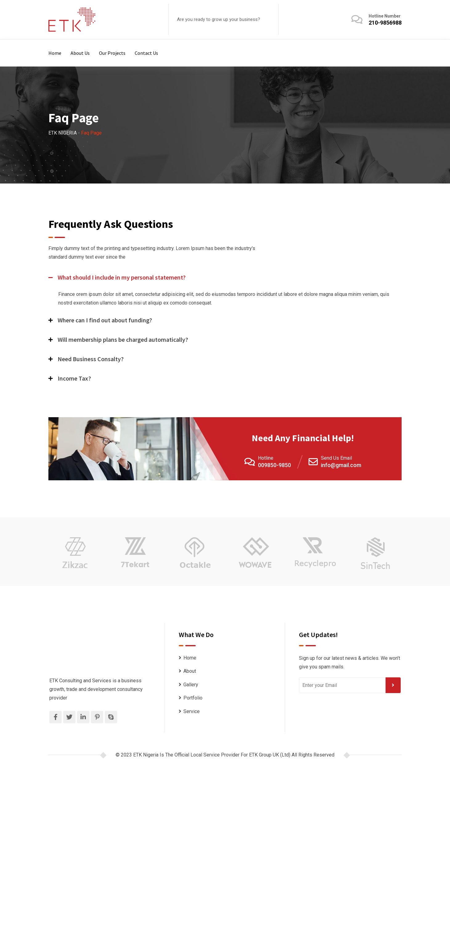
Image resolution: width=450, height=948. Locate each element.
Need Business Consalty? (91, 359)
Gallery (190, 685)
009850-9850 (274, 465)
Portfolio (192, 698)
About (189, 671)
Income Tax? (74, 378)
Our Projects (112, 53)
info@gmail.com (341, 465)
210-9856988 (385, 22)
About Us (80, 53)
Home (54, 53)
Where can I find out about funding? (105, 320)
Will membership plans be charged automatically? (123, 339)
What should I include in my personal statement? (122, 277)
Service (191, 711)
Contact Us (146, 53)
